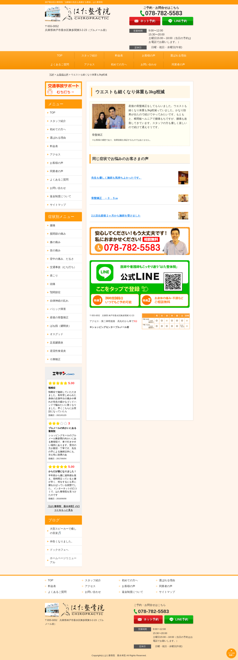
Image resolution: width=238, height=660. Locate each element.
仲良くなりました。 (62, 541)
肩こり (54, 275)
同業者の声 (178, 64)
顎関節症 (55, 292)
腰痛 (52, 225)
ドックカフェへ (59, 549)
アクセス (89, 64)
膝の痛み (55, 242)
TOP (60, 55)
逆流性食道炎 (58, 350)
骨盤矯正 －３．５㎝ (104, 198)
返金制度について (60, 196)
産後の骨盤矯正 (59, 317)
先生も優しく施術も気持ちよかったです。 (116, 177)
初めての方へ (119, 64)
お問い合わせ (149, 64)
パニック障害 (58, 309)
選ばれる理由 (178, 55)
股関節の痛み (58, 233)
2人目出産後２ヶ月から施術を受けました (115, 215)
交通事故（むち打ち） (63, 267)
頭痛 (52, 284)
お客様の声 (148, 55)
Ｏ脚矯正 (55, 359)
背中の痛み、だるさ (62, 258)
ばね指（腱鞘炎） (60, 325)
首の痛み (55, 250)
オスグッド (56, 334)
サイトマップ (58, 204)
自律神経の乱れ (59, 300)
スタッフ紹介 (89, 55)
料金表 (119, 55)
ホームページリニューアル (63, 560)
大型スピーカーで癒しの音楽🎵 (63, 530)
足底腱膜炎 (56, 342)
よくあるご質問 (59, 64)
